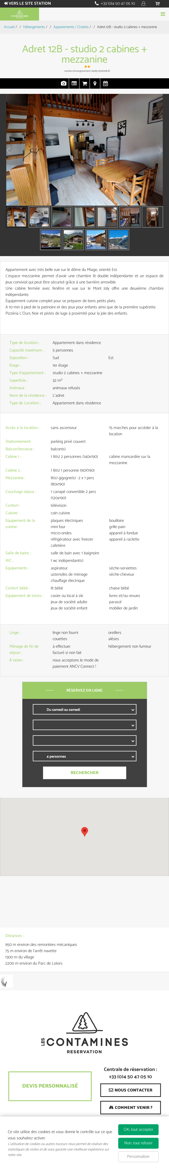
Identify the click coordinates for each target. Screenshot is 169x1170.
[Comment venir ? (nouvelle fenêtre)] (130, 1107)
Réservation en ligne (84, 86)
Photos (64, 86)
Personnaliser (138, 1156)
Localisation (95, 86)
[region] (84, 837)
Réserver (84, 14)
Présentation (74, 86)
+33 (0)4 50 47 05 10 (118, 3)
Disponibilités (105, 86)
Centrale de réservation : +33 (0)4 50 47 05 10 (130, 1073)
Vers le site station (30, 4)
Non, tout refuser (138, 1143)
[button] (158, 3)
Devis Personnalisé (50, 1086)
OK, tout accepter (138, 1129)
